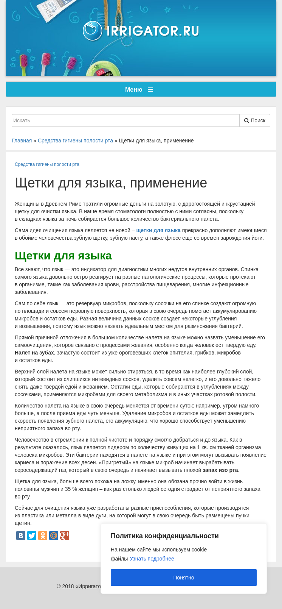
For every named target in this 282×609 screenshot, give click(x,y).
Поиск (254, 120)
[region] (184, 558)
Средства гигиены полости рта (47, 164)
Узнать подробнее (152, 559)
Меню (139, 89)
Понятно (183, 578)
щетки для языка (158, 230)
